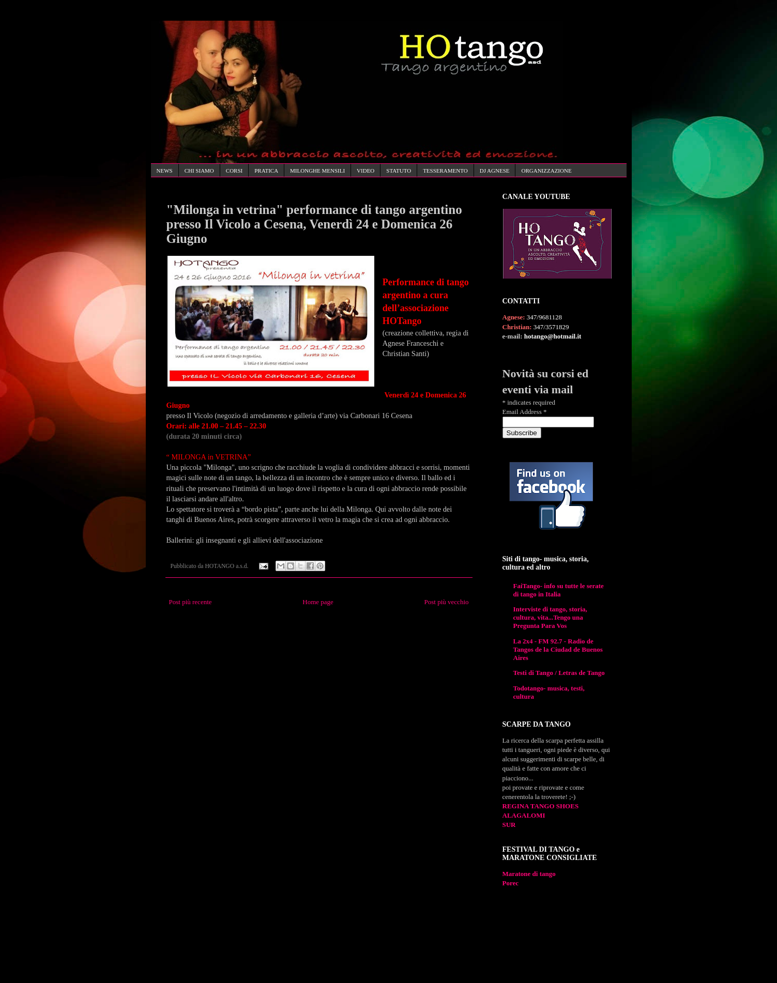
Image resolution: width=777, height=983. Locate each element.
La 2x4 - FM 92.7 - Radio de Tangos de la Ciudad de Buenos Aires (558, 649)
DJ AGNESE (495, 170)
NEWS (165, 170)
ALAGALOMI (523, 815)
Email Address (524, 412)
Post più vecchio (446, 602)
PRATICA (266, 170)
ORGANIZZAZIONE (546, 170)
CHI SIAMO (199, 170)
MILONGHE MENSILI (317, 170)
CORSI (234, 170)
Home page (317, 602)
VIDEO (365, 170)
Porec (510, 883)
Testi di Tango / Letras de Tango (559, 673)
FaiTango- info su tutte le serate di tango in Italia (558, 590)
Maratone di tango (529, 874)
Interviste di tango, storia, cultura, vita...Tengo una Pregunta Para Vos (550, 617)
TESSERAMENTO (445, 170)
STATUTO (398, 170)
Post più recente (190, 602)
